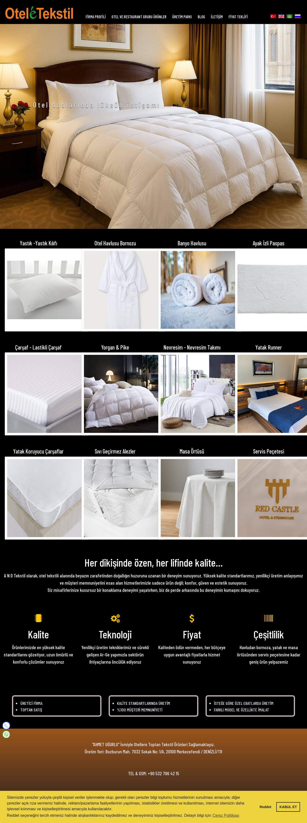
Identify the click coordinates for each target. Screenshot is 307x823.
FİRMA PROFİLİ (96, 16)
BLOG (201, 16)
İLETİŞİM (217, 16)
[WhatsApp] (6, 734)
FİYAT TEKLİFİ (238, 16)
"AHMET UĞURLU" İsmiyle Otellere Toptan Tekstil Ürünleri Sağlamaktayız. (153, 746)
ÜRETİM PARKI (182, 16)
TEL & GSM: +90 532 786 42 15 (153, 775)
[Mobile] (6, 725)
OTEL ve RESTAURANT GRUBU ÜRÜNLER (139, 16)
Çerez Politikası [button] (226, 815)
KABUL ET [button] (288, 807)
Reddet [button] (265, 807)
